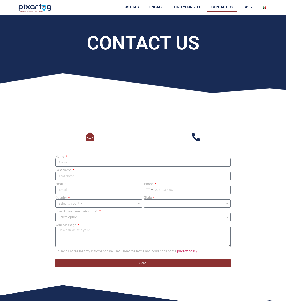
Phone (149, 184)
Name (60, 156)
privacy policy (187, 251)
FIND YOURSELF (187, 7)
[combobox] (149, 190)
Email (60, 184)
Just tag (131, 7)
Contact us (222, 7)
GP (247, 7)
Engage (156, 7)
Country (61, 197)
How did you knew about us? (76, 211)
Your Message (66, 225)
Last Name (63, 170)
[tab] (89, 136)
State (148, 197)
